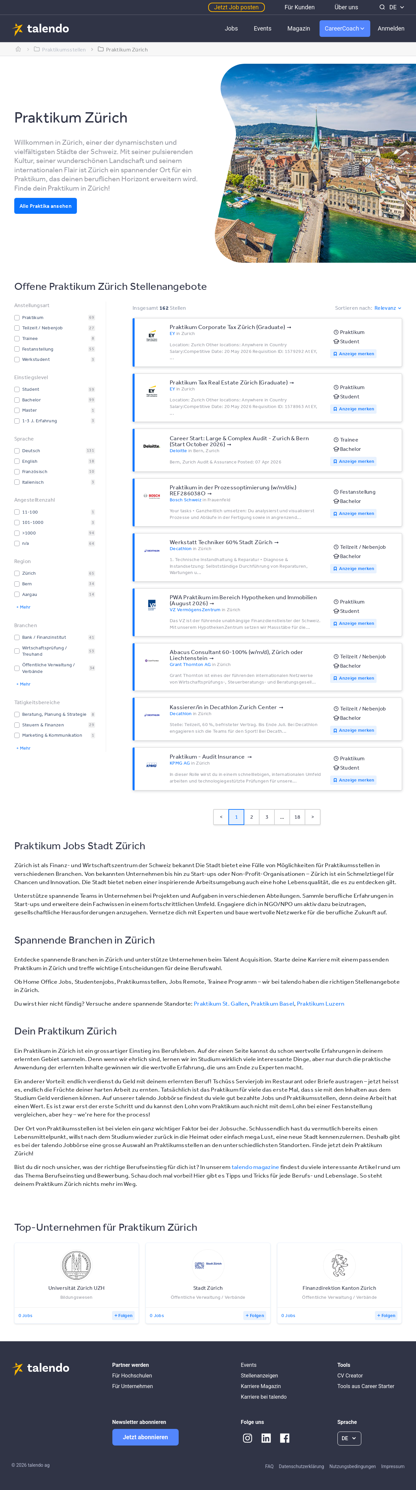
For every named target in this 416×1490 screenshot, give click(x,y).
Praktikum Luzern (321, 1003)
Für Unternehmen (132, 1386)
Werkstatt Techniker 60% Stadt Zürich (221, 542)
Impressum (392, 1466)
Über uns (346, 7)
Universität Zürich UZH (76, 1287)
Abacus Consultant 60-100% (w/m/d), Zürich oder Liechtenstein (236, 655)
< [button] (221, 816)
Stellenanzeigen (259, 1375)
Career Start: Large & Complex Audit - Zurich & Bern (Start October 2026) (239, 441)
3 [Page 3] (267, 816)
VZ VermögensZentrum (195, 610)
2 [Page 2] (251, 816)
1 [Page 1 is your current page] (236, 816)
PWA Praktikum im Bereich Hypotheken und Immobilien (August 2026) (243, 600)
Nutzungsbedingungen (352, 1466)
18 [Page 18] (297, 816)
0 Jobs (26, 1315)
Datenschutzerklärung (301, 1466)
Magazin (298, 28)
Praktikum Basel (272, 1003)
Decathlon (181, 548)
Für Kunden (300, 7)
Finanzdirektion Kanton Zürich (339, 1287)
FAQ (269, 1466)
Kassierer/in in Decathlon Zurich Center (223, 707)
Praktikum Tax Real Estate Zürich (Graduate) (229, 382)
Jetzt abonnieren (145, 1437)
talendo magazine (255, 1166)
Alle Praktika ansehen (46, 206)
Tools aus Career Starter (365, 1386)
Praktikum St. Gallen (221, 1003)
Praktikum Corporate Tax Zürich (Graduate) (227, 327)
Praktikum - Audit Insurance (208, 756)
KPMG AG (180, 763)
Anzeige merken (356, 354)
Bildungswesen (76, 1297)
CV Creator (350, 1375)
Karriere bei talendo (264, 1397)
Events (262, 28)
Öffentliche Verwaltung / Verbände (208, 1297)
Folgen (125, 1315)
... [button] (282, 816)
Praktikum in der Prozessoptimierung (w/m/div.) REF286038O (233, 490)
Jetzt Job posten (236, 7)
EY (172, 333)
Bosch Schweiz (186, 500)
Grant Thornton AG (190, 664)
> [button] (312, 816)
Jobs (231, 28)
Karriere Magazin (261, 1386)
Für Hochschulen (132, 1375)
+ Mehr (23, 607)
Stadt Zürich (208, 1287)
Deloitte (178, 451)
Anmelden (391, 28)
